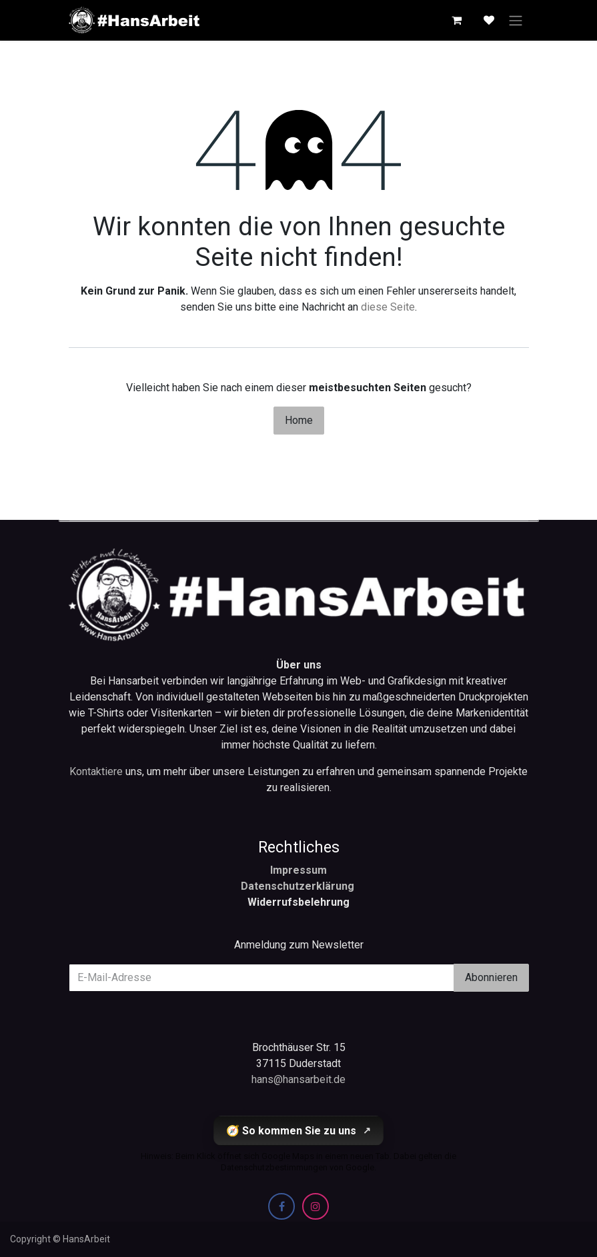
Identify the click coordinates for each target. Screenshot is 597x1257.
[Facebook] (281, 1206)
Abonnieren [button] (491, 977)
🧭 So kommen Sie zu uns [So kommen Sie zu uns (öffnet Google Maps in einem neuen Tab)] (298, 1130)
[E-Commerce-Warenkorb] (457, 20)
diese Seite (388, 307)
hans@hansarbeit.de (298, 1079)
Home (299, 420)
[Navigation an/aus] (515, 20)
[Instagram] (315, 1206)
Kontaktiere (97, 771)
